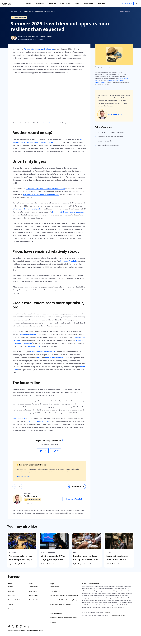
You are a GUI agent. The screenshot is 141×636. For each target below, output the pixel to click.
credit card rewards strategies (39, 421)
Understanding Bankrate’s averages (60, 604)
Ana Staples (79, 564)
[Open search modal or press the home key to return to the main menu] (137, 3)
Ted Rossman (29, 36)
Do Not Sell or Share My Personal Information (64, 595)
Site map (10, 609)
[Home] (6, 4)
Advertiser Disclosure (124, 11)
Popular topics (33, 595)
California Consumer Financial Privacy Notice (63, 617)
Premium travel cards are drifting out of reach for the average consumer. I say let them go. (86, 561)
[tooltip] (62, 440)
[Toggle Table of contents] (132, 127)
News (20, 11)
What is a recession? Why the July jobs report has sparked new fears (53, 559)
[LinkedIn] (21, 626)
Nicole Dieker (111, 564)
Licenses (53, 622)
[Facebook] (9, 626)
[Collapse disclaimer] (132, 72)
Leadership (11, 591)
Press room (11, 595)
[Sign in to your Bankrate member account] (126, 3)
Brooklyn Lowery (46, 36)
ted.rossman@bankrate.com (49, 123)
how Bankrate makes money (115, 80)
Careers (10, 604)
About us (10, 586)
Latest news (33, 591)
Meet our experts (24, 477)
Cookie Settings (55, 591)
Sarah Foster (47, 564)
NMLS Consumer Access (112, 613)
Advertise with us (34, 600)
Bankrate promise (100, 82)
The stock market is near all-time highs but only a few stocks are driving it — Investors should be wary (21, 561)
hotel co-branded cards (54, 358)
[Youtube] (25, 626)
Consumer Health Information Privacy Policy (63, 600)
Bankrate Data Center (14, 600)
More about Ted (115, 114)
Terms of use (54, 609)
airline (39, 358)
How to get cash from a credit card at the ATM (117, 558)
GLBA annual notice (56, 613)
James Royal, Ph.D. (16, 564)
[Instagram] (17, 626)
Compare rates (33, 586)
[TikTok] (28, 626)
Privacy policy (54, 586)
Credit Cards (14, 11)
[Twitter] (13, 626)
